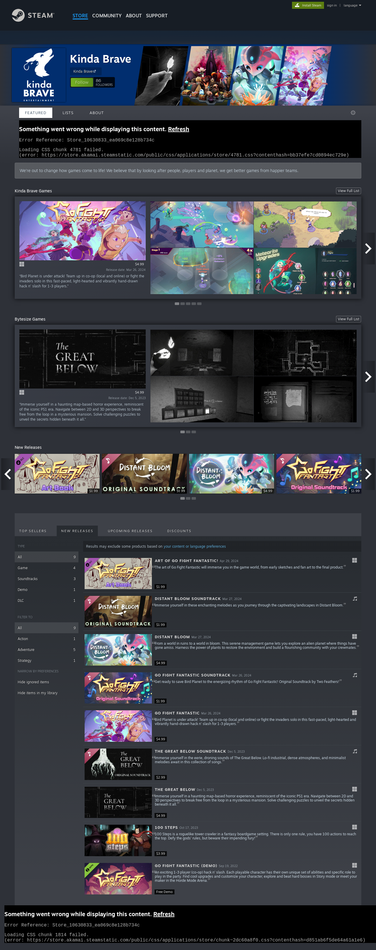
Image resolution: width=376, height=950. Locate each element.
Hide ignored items (33, 685)
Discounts (179, 534)
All (46, 560)
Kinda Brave (100, 58)
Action (46, 642)
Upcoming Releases (130, 534)
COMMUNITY (107, 16)
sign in (332, 5)
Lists (68, 112)
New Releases (77, 534)
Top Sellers (33, 534)
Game (46, 571)
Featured (35, 112)
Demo (46, 593)
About (134, 16)
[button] (82, 82)
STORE (80, 16)
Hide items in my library (38, 696)
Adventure (46, 653)
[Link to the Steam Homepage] (37, 20)
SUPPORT (157, 16)
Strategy (46, 663)
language (350, 5)
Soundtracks (46, 582)
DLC (46, 603)
